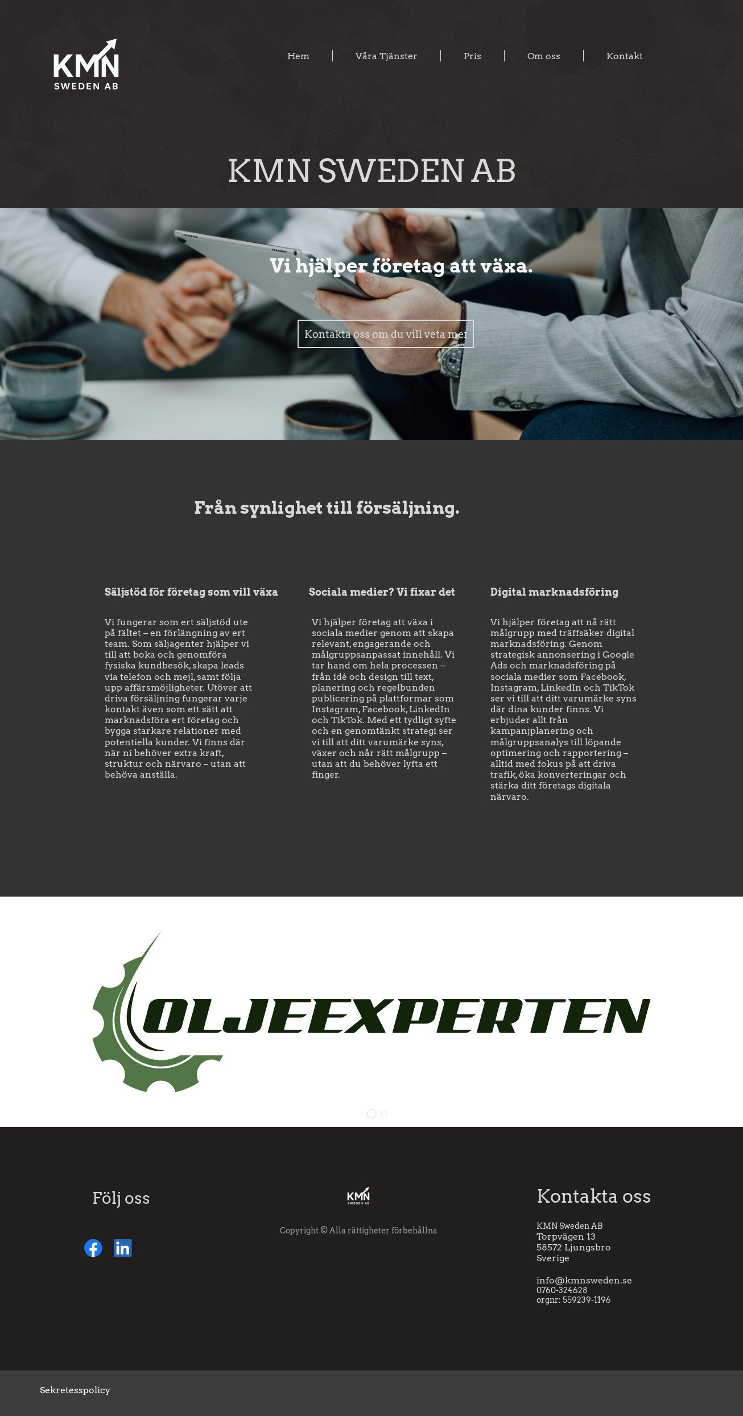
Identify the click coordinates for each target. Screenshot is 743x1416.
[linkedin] (123, 1248)
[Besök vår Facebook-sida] (93, 1248)
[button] (371, 1114)
